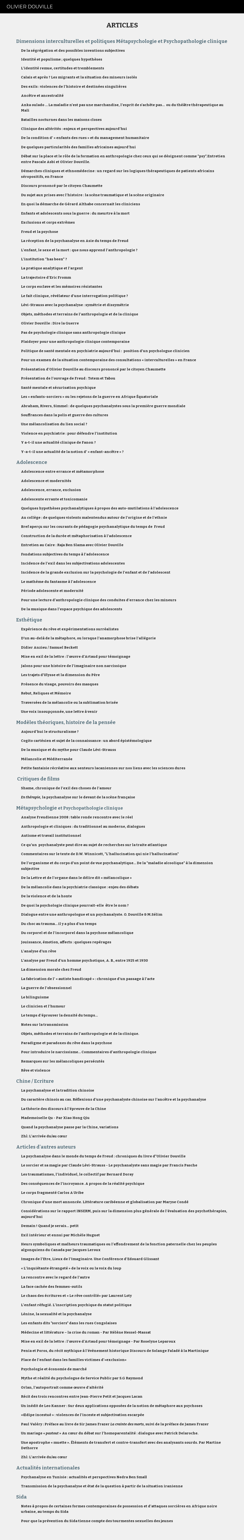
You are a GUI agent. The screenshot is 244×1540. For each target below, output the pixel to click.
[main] (122, 776)
